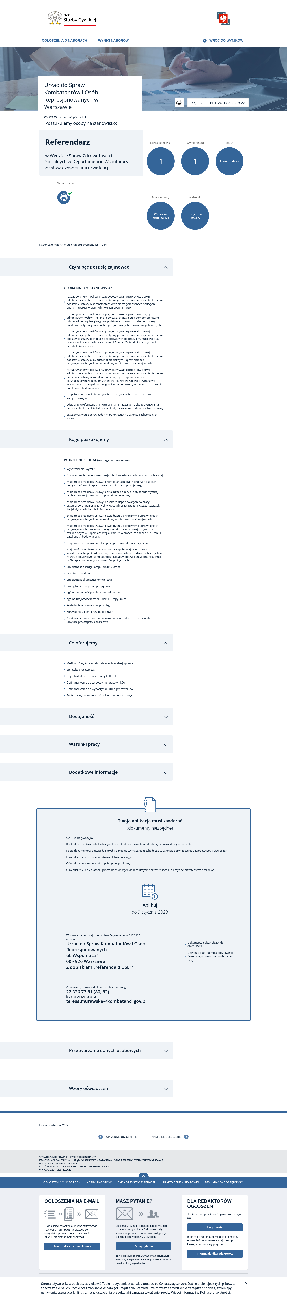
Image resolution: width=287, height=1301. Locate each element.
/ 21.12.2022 (218, 102)
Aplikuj (150, 906)
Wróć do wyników (226, 40)
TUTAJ (104, 244)
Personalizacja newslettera (72, 1243)
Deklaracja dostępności (224, 1179)
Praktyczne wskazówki (180, 1179)
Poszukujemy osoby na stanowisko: (81, 123)
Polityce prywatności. (215, 1292)
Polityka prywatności (228, 1276)
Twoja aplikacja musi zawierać (150, 822)
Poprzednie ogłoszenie (121, 1134)
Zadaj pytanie (143, 1243)
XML (245, 1276)
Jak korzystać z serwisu (137, 1179)
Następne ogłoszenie (166, 1134)
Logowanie (215, 1224)
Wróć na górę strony (143, 1173)
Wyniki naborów (113, 40)
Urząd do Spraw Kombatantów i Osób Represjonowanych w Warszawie (71, 96)
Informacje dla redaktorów (215, 1251)
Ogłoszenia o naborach (64, 40)
